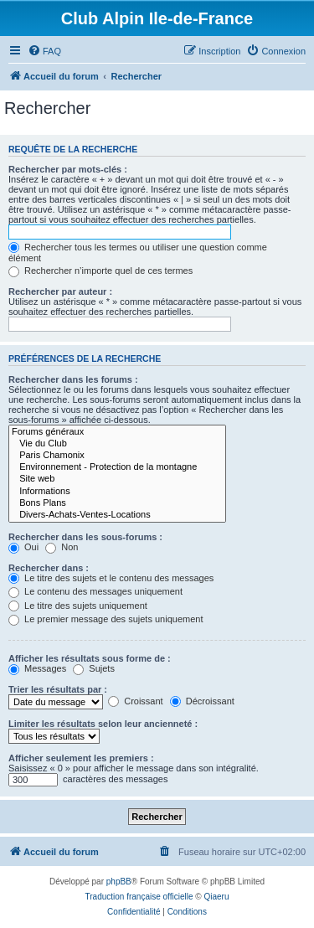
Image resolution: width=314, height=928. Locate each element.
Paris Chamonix (117, 455)
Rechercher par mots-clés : (67, 169)
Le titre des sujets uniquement (77, 606)
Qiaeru (216, 896)
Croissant (135, 701)
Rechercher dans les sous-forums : (85, 537)
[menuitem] (44, 51)
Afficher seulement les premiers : (81, 758)
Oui (23, 547)
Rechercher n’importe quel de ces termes (100, 271)
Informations (117, 492)
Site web (117, 479)
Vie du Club (117, 444)
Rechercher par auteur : (60, 291)
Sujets (94, 668)
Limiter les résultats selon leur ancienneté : (103, 724)
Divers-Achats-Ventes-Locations (117, 515)
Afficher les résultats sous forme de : (89, 658)
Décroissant (202, 701)
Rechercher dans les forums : (73, 379)
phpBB (118, 881)
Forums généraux (117, 432)
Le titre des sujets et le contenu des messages (111, 578)
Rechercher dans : (48, 568)
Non (61, 547)
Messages (37, 668)
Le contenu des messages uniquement (95, 591)
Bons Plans (117, 503)
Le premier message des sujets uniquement (105, 619)
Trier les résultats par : (57, 689)
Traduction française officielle (139, 896)
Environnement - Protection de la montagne (117, 467)
